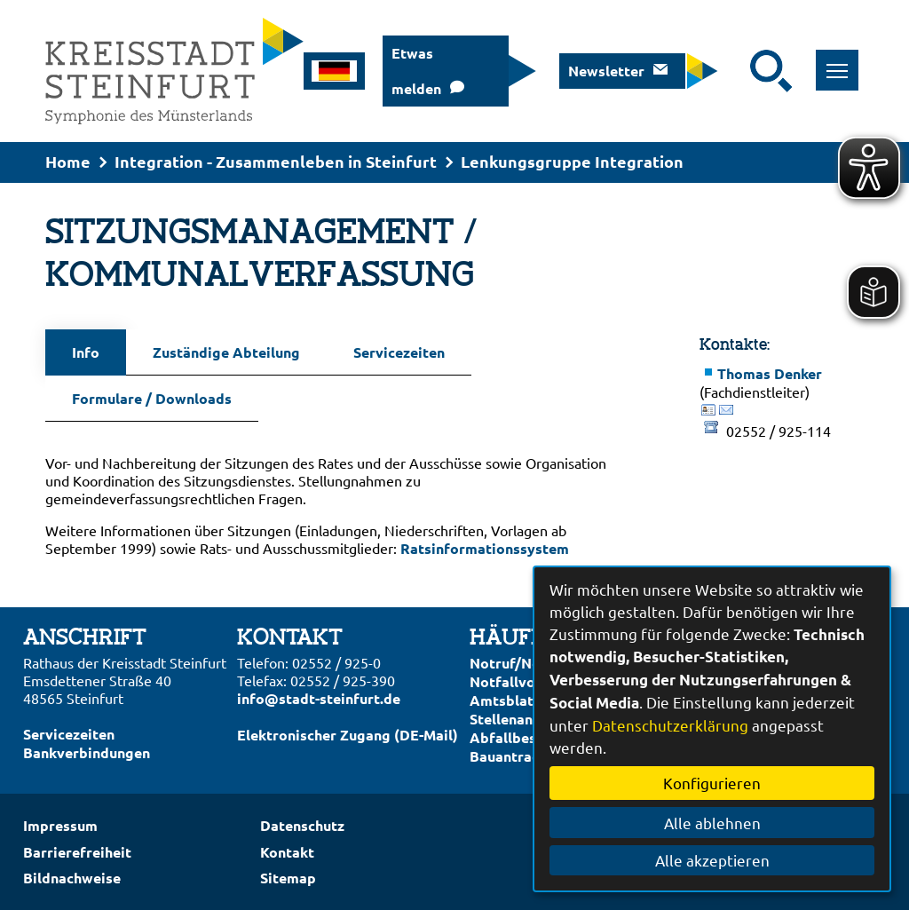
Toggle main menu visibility (842, 61)
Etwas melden (416, 71)
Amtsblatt (505, 700)
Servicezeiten (399, 352)
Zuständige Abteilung (226, 352)
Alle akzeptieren (712, 860)
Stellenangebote (525, 718)
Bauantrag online (528, 756)
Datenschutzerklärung (670, 725)
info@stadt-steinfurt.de (318, 698)
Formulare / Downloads (152, 398)
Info (85, 352)
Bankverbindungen (86, 752)
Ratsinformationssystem (484, 548)
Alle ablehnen (712, 822)
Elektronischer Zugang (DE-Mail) (347, 734)
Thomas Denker (769, 373)
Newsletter (606, 70)
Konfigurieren (712, 782)
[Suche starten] (771, 71)
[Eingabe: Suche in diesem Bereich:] (738, 71)
